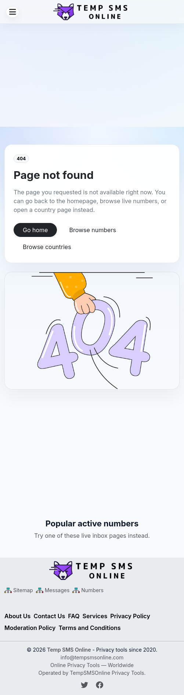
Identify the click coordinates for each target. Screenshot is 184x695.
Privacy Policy (130, 616)
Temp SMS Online (69, 650)
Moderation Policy (30, 627)
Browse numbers (92, 230)
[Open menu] (12, 12)
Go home (35, 230)
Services (95, 616)
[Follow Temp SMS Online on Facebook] (99, 685)
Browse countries (47, 247)
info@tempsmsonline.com (92, 657)
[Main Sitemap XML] (18, 590)
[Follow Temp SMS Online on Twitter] (85, 685)
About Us (17, 616)
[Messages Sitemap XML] (53, 590)
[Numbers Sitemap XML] (87, 590)
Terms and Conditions (90, 627)
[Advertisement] (92, 75)
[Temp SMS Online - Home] (92, 570)
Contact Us (49, 616)
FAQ (73, 616)
